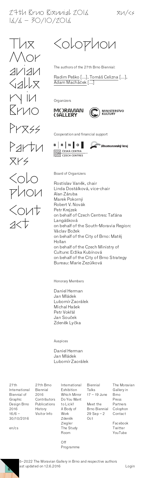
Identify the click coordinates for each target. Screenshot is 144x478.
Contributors (45, 399)
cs (131, 13)
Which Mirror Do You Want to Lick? (71, 399)
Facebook (120, 423)
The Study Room (69, 430)
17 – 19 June (97, 394)
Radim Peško (67, 77)
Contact (25, 218)
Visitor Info (44, 413)
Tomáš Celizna (104, 77)
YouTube (120, 432)
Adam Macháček (70, 82)
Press (24, 129)
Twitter (119, 428)
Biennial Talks (93, 387)
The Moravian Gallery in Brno (25, 78)
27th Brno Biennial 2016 (43, 390)
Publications (45, 404)
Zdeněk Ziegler (67, 421)
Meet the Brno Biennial (97, 406)
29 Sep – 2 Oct (96, 416)
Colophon (25, 186)
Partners (26, 155)
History (41, 408)
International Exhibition (71, 387)
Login (130, 466)
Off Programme (70, 445)
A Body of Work (68, 411)
